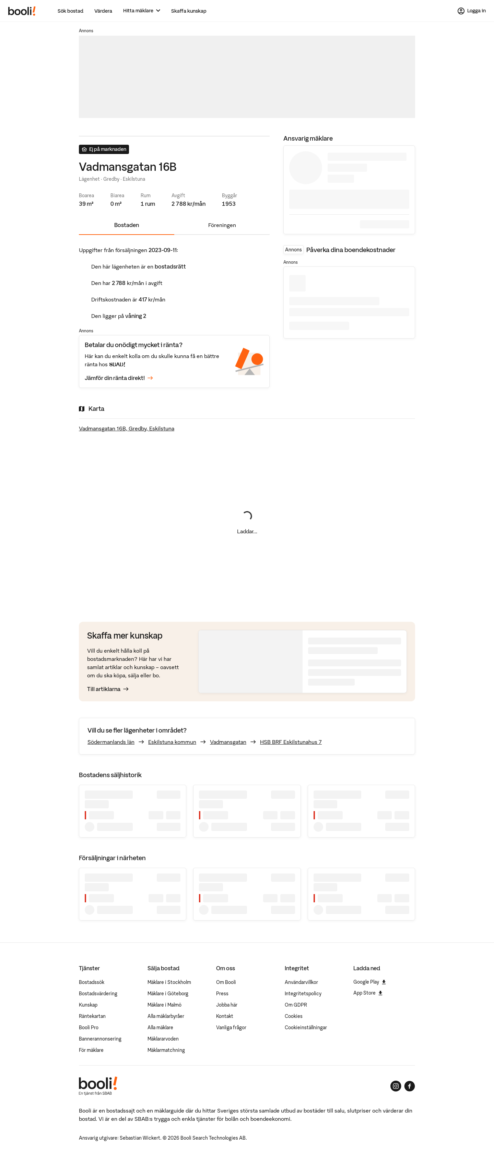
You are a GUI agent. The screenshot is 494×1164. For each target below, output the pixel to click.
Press (222, 993)
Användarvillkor (301, 982)
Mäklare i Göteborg (168, 993)
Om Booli (226, 982)
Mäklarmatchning (166, 1050)
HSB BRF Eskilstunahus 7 (291, 741)
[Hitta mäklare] (141, 11)
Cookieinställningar (306, 1027)
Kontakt (224, 1016)
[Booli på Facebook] (409, 1086)
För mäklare (91, 1050)
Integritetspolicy (303, 993)
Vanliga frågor (231, 1027)
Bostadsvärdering (98, 993)
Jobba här (226, 1005)
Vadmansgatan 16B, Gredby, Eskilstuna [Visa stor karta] (126, 428)
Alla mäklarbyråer (166, 1016)
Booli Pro (88, 1027)
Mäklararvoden (163, 1039)
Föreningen (222, 225)
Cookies (294, 1016)
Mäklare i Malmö (164, 1005)
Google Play (369, 982)
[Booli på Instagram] (395, 1086)
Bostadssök (91, 982)
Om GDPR (296, 1005)
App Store (368, 993)
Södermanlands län (110, 741)
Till (108, 689)
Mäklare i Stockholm (169, 982)
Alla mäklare (160, 1027)
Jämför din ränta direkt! (119, 378)
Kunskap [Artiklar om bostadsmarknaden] (88, 1005)
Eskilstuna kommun (172, 741)
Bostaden (126, 225)
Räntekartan (92, 1016)
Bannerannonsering (100, 1039)
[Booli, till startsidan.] (22, 11)
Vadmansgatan (228, 741)
